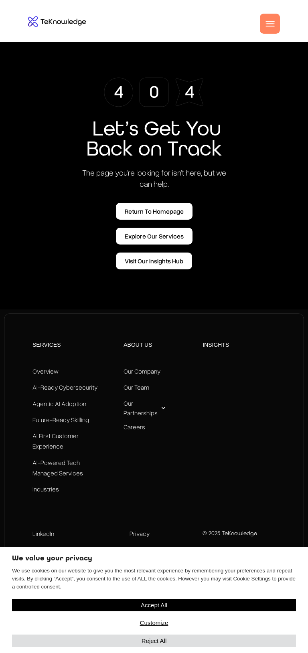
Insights (216, 345)
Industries (45, 489)
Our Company (142, 371)
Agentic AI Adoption (59, 404)
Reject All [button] (154, 640)
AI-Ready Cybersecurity (64, 387)
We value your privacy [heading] (52, 558)
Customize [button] (154, 622)
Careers (134, 427)
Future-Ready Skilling (60, 420)
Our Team (136, 387)
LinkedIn (43, 534)
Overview (45, 371)
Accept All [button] (154, 605)
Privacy (140, 534)
